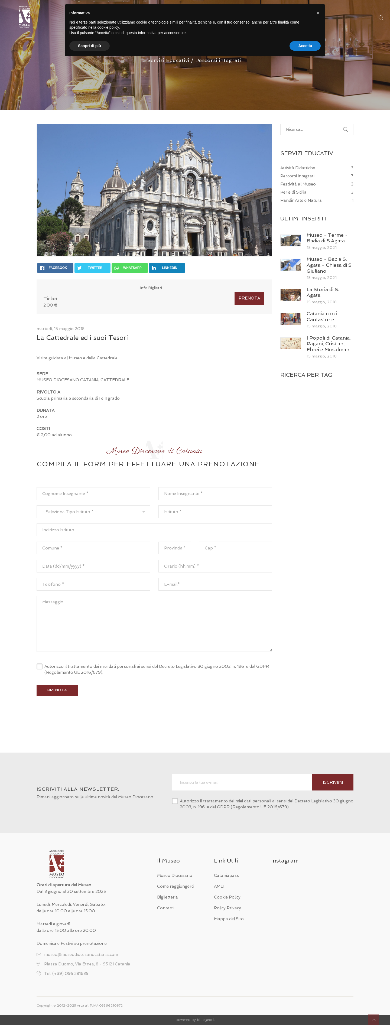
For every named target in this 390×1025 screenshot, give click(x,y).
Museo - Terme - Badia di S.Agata (327, 238)
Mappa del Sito (229, 918)
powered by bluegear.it (195, 1020)
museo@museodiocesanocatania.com (81, 954)
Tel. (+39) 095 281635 (66, 973)
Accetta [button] (305, 46)
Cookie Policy (227, 897)
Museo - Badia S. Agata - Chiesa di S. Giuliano (330, 265)
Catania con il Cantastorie (323, 316)
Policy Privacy (227, 908)
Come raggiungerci (175, 886)
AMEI (219, 886)
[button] (318, 13)
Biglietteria (167, 897)
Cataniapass (226, 875)
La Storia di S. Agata (323, 292)
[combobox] (93, 512)
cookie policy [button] (108, 27)
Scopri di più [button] (89, 46)
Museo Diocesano (174, 875)
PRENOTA (249, 298)
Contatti (165, 908)
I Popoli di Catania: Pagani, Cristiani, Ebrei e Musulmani (329, 343)
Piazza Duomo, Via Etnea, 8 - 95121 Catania (87, 964)
